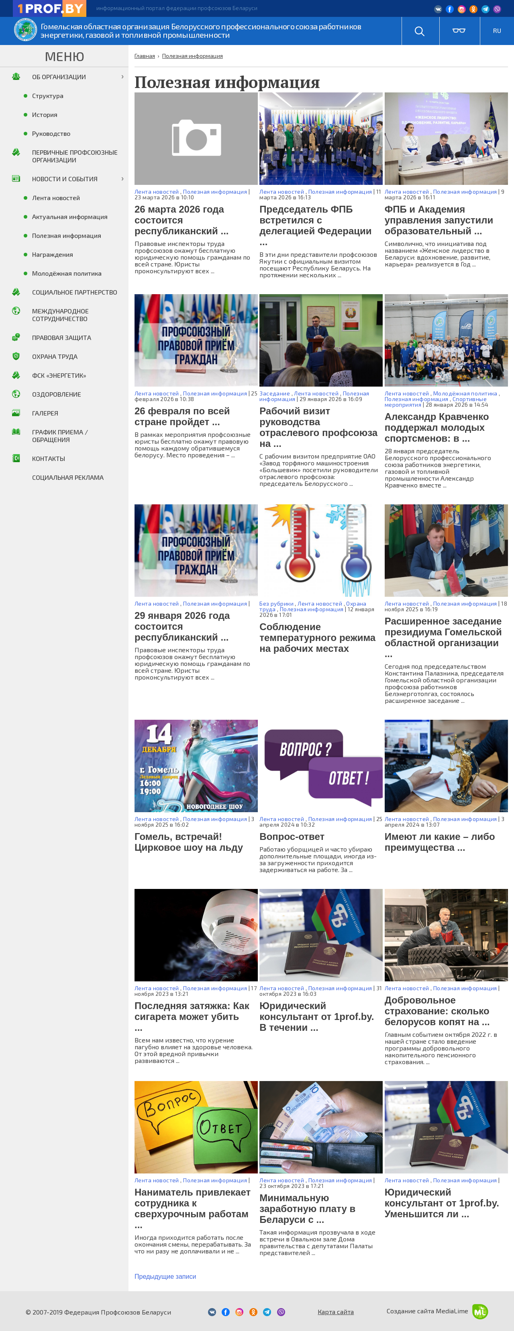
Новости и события (65, 178)
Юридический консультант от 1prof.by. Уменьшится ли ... (442, 1203)
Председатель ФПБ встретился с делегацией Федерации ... (315, 225)
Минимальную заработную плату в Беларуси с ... (307, 1208)
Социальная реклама (68, 477)
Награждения (52, 254)
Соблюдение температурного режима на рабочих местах (317, 637)
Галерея (45, 413)
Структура (47, 95)
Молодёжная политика (465, 393)
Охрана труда (55, 356)
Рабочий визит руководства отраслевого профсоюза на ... (318, 427)
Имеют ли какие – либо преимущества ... (440, 842)
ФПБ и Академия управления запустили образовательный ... (439, 220)
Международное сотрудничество (60, 314)
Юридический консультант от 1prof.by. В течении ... (316, 1016)
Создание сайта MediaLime (437, 1311)
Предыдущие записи (165, 1276)
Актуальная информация (70, 216)
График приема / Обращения (60, 435)
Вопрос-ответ (291, 836)
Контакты (48, 458)
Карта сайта (336, 1311)
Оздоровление (56, 394)
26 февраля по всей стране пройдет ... (182, 416)
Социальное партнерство (74, 292)
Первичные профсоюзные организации (75, 156)
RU (497, 30)
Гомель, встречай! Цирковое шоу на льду (189, 842)
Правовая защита (61, 337)
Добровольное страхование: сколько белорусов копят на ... (437, 1011)
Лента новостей (157, 191)
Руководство (51, 133)
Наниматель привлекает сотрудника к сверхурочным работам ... (193, 1208)
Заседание (274, 393)
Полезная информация (215, 191)
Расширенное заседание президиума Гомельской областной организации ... (443, 637)
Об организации (59, 76)
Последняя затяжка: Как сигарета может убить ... (192, 1016)
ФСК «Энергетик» (59, 375)
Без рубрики (276, 603)
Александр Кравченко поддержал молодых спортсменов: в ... (437, 427)
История (44, 114)
